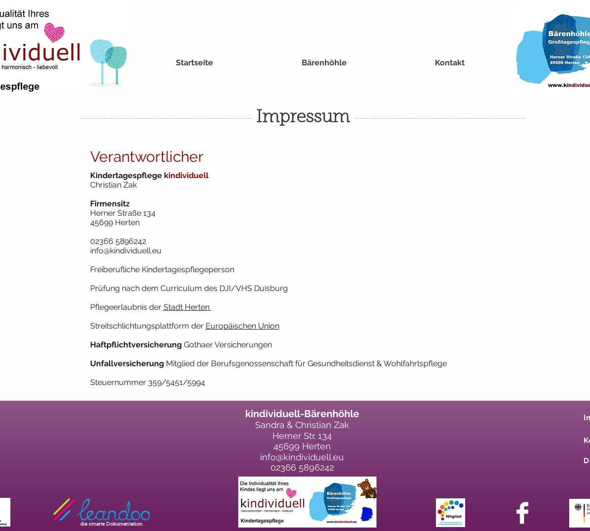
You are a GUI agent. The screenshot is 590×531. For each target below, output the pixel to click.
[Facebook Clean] (522, 513)
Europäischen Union (242, 326)
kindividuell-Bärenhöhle (302, 414)
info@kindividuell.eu (125, 250)
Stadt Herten (187, 307)
